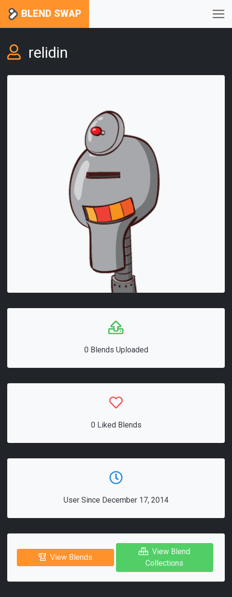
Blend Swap (44, 14)
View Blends (65, 557)
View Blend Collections (164, 557)
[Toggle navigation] (218, 14)
